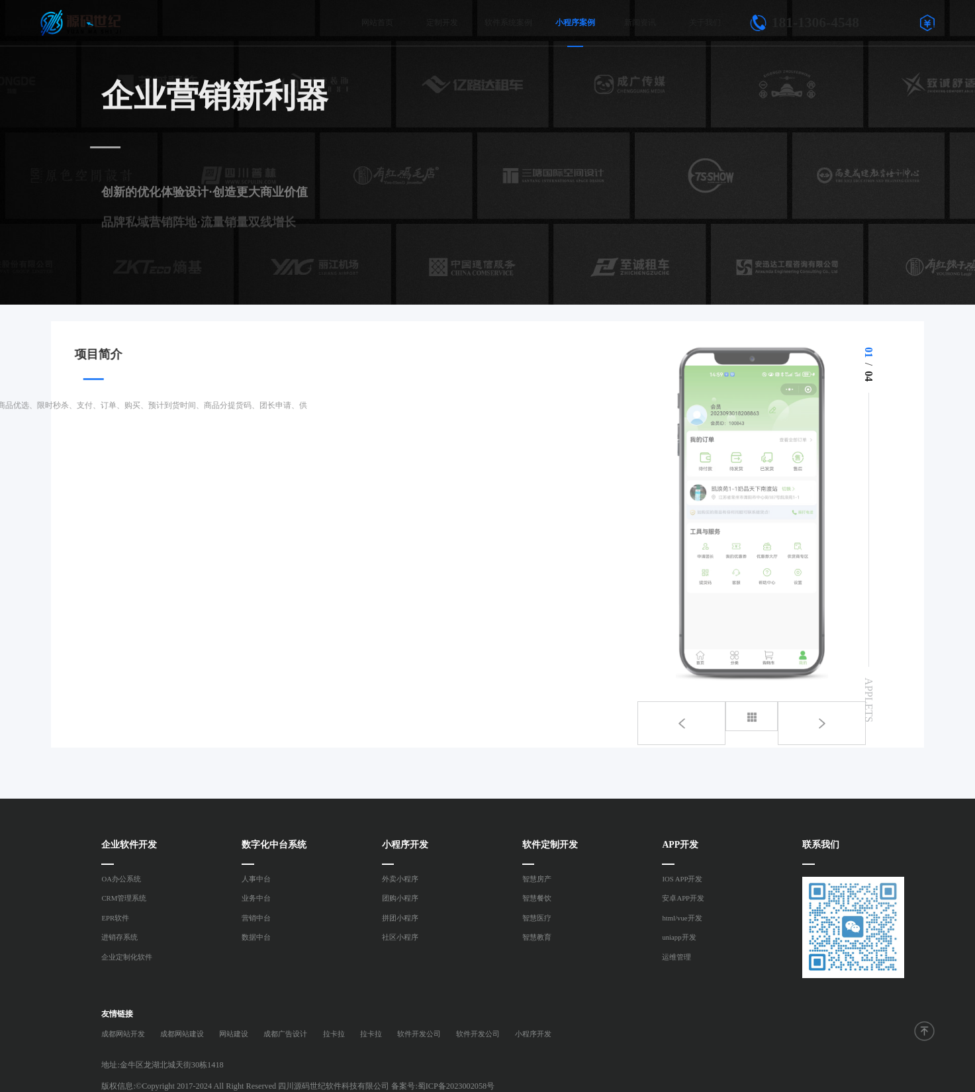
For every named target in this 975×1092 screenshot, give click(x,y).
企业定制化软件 (126, 957)
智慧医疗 (536, 918)
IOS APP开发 (682, 879)
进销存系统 (119, 937)
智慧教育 (536, 937)
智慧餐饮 (536, 898)
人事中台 (256, 879)
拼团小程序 (400, 918)
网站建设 (233, 1034)
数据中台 (256, 937)
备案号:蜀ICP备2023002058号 (442, 1086)
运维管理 (676, 957)
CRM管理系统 (123, 898)
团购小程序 (400, 898)
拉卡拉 (334, 1034)
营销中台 (256, 918)
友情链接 (117, 1013)
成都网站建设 (182, 1034)
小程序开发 (533, 1034)
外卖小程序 (400, 879)
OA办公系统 (121, 879)
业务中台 (256, 898)
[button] (818, 715)
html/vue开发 (682, 918)
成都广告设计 (285, 1034)
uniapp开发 (679, 937)
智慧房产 (536, 879)
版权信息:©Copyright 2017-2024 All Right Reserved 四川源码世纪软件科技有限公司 (245, 1086)
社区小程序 (400, 937)
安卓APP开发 (683, 898)
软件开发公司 (419, 1034)
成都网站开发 (123, 1034)
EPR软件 (115, 918)
